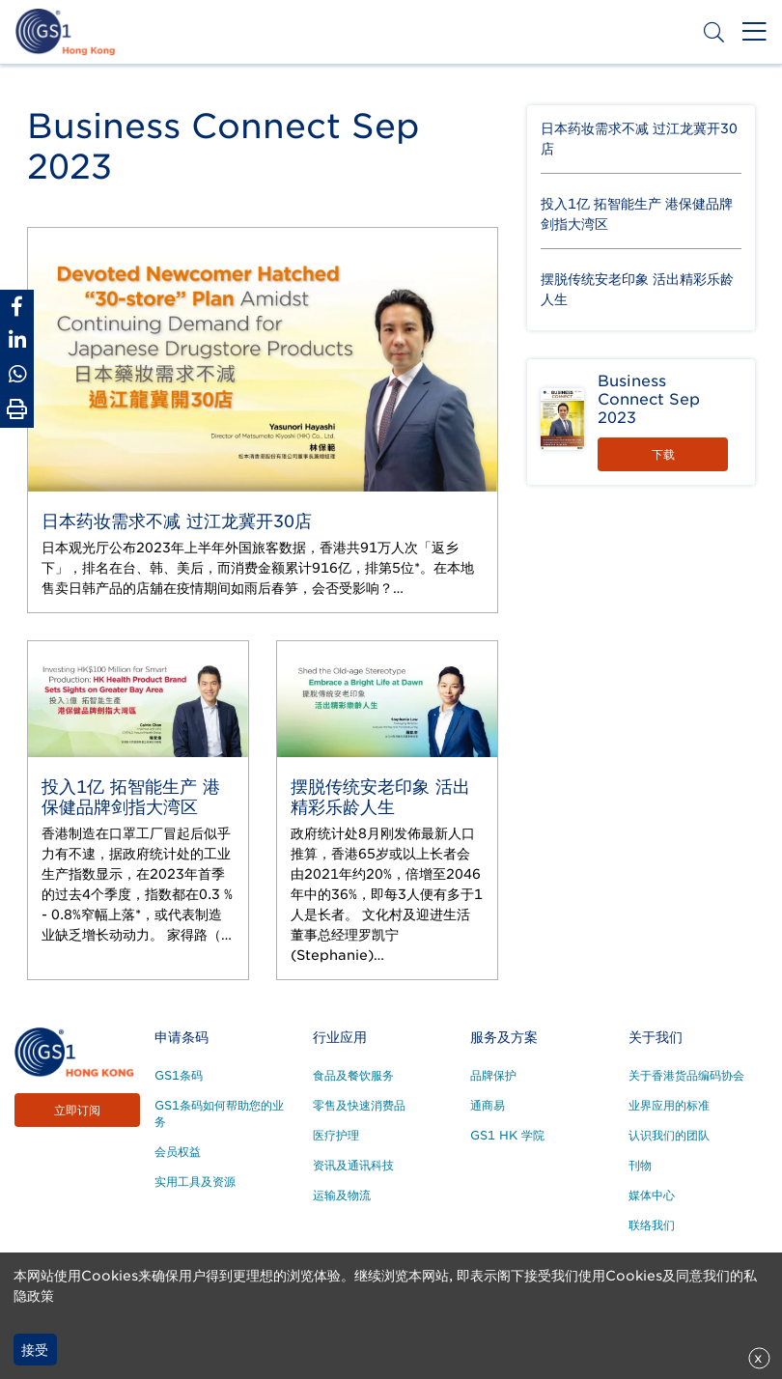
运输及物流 (342, 1195)
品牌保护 (493, 1075)
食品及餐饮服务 (353, 1075)
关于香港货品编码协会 (686, 1075)
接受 (34, 1350)
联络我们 (651, 1225)
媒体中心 (651, 1195)
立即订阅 (77, 1110)
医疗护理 (336, 1135)
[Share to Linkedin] (17, 340)
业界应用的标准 (669, 1105)
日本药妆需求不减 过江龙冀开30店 (177, 521)
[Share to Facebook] (17, 307)
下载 (663, 454)
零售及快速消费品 (359, 1105)
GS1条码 (178, 1075)
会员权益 (177, 1151)
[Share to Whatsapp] (17, 374)
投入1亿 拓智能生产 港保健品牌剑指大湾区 (131, 796)
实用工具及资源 (195, 1181)
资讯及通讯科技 (353, 1165)
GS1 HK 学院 (507, 1135)
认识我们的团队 (669, 1135)
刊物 (640, 1165)
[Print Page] (17, 409)
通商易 (487, 1105)
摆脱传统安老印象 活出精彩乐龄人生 (380, 796)
